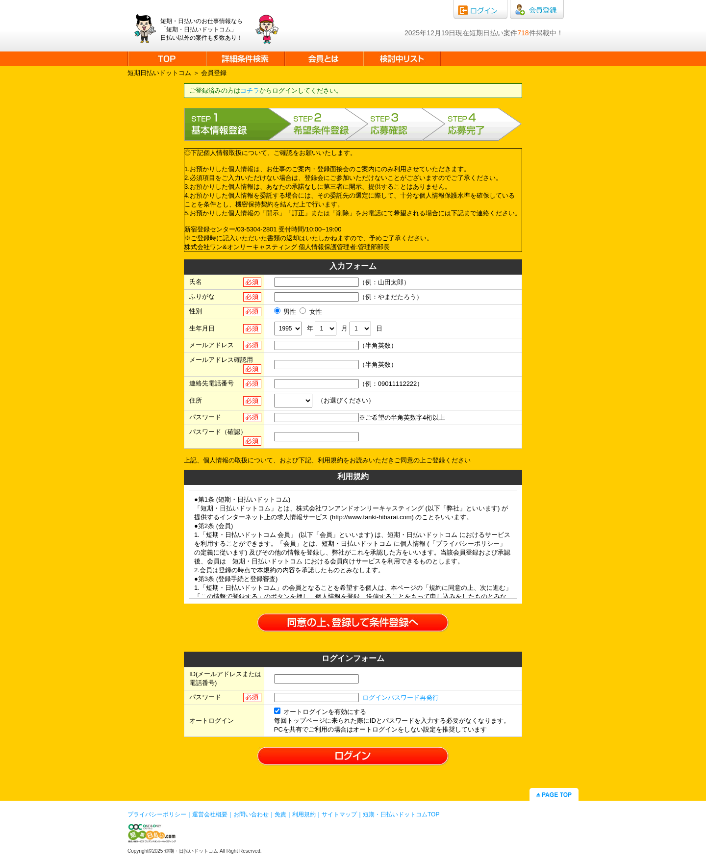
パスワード (205, 417)
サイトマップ (339, 814)
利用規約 (304, 814)
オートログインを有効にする (320, 711)
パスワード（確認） (218, 431)
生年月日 (202, 328)
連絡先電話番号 (211, 383)
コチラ (249, 90)
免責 (280, 814)
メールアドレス (211, 345)
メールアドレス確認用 (221, 359)
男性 (285, 311)
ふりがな (202, 296)
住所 (195, 400)
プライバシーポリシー (156, 814)
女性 (311, 311)
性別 (195, 311)
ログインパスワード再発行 (400, 697)
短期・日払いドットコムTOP (401, 814)
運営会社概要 (209, 814)
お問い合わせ (251, 814)
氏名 (195, 281)
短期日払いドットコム (159, 72)
